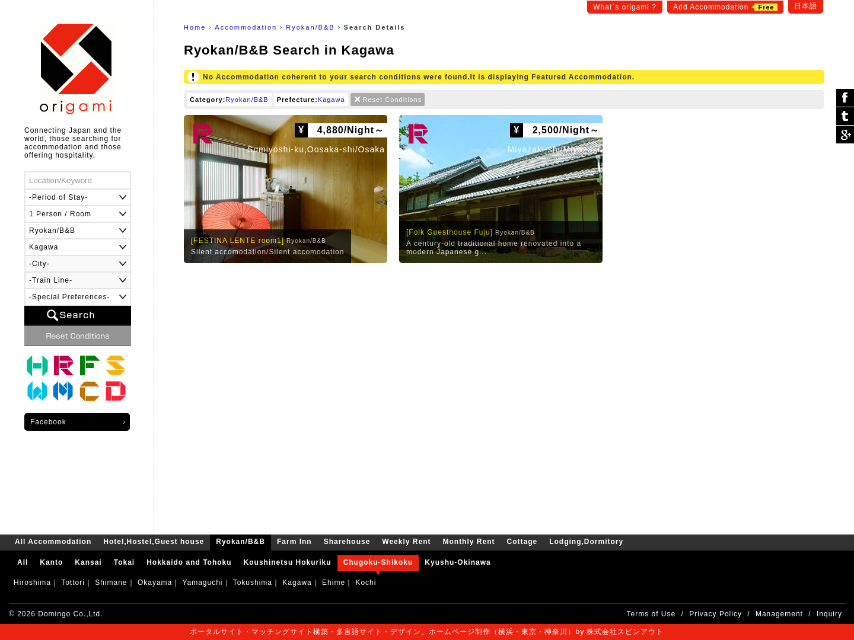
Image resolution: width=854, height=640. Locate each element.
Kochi (365, 582)
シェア (845, 98)
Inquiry (829, 614)
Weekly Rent (37, 391)
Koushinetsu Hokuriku (288, 562)
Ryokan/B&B (310, 27)
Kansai (88, 562)
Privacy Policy (715, 614)
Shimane (111, 582)
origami (77, 69)
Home (195, 27)
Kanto (51, 562)
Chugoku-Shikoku (378, 562)
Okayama (155, 582)
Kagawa (331, 99)
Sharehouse (115, 365)
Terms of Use (651, 614)
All (22, 562)
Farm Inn (89, 365)
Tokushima (252, 582)
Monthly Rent (63, 391)
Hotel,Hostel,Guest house (37, 365)
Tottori (73, 582)
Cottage (89, 391)
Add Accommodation (725, 7)
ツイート (845, 116)
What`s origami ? (625, 7)
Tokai (124, 562)
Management (779, 614)
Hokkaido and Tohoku (188, 562)
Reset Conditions (392, 99)
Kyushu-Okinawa (457, 562)
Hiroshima (32, 582)
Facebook (48, 422)
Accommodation (246, 27)
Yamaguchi (202, 582)
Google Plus (845, 134)
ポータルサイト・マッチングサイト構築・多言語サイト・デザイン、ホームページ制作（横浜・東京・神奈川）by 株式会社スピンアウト (427, 632)
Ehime (333, 582)
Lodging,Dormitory (115, 391)
